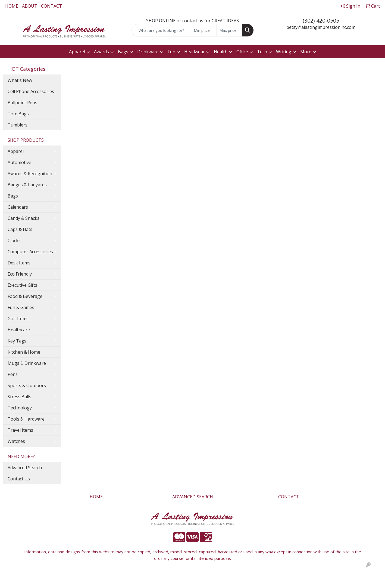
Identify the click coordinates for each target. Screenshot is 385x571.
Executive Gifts (22, 285)
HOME (11, 6)
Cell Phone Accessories (31, 91)
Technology (20, 408)
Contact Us (19, 479)
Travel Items (20, 430)
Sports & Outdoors (27, 385)
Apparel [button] (77, 52)
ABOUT (29, 6)
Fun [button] (171, 52)
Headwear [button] (194, 52)
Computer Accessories (30, 252)
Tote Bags (18, 114)
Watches (16, 441)
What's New (20, 80)
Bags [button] (123, 52)
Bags (13, 196)
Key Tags (17, 341)
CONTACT (51, 6)
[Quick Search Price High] (229, 30)
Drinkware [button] (148, 52)
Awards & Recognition (30, 174)
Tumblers (17, 125)
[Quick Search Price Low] (204, 30)
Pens (13, 374)
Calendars (18, 207)
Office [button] (242, 52)
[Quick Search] (161, 30)
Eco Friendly (20, 274)
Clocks (14, 240)
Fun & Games (21, 307)
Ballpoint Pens (22, 103)
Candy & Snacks (23, 218)
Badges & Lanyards (27, 185)
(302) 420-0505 (321, 20)
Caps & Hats (20, 229)
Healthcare (19, 330)
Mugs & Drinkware (27, 363)
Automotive (19, 162)
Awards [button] (101, 52)
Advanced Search (25, 468)
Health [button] (220, 52)
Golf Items (18, 319)
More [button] (305, 52)
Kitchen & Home (24, 352)
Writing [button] (283, 52)
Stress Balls (19, 397)
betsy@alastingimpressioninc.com (320, 27)
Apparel (16, 151)
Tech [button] (262, 52)
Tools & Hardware (26, 419)
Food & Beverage (25, 296)
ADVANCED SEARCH (192, 497)
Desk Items (19, 263)
